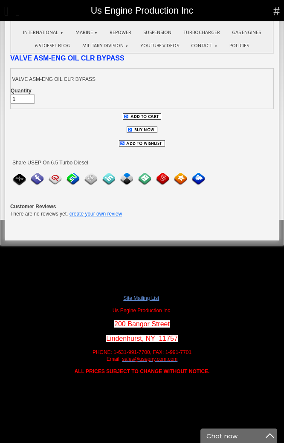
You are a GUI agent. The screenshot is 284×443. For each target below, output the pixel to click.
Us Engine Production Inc (142, 11)
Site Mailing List (141, 298)
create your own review (96, 214)
